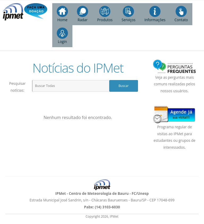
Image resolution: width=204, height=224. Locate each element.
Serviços (128, 14)
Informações (154, 14)
